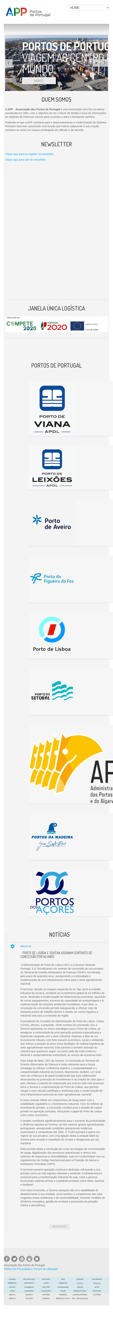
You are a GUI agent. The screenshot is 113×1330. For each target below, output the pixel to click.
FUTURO (29, 1298)
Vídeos (80, 1287)
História (46, 1295)
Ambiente (63, 1283)
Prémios (63, 1295)
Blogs (12, 1287)
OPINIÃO (79, 1279)
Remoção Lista (63, 1298)
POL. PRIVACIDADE (80, 1298)
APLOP (63, 1291)
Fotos (80, 1283)
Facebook (29, 1287)
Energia (46, 1298)
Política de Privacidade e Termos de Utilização (31, 1268)
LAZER (46, 1283)
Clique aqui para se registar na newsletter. (29, 154)
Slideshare (63, 1287)
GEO (63, 1279)
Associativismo (80, 1295)
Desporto (29, 1283)
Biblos (12, 1295)
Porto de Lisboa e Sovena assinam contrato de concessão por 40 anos (56, 955)
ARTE (97, 1287)
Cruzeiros (97, 1279)
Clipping (97, 1295)
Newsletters (80, 1291)
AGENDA (12, 1279)
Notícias (46, 1279)
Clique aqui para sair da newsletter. (25, 159)
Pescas (96, 1283)
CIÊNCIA (12, 1298)
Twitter (46, 1287)
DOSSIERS (29, 1291)
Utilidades (46, 1291)
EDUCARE (97, 1291)
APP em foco (29, 1279)
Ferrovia (12, 1283)
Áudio (12, 1291)
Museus (29, 1295)
